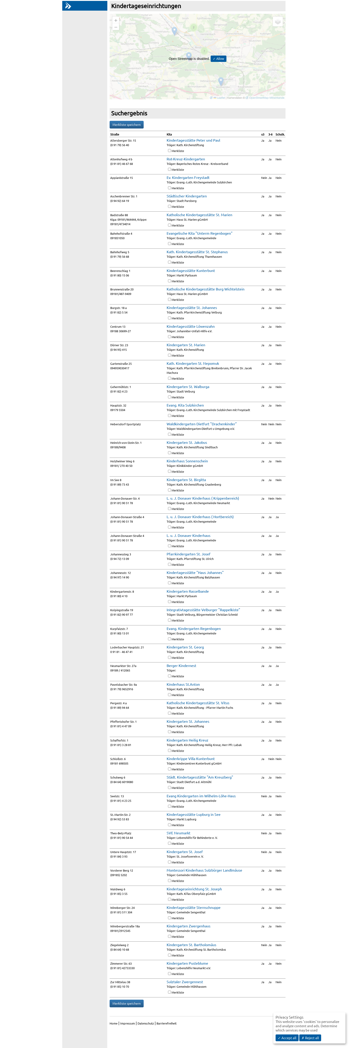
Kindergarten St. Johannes (188, 721)
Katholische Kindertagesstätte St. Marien (199, 214)
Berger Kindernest (181, 665)
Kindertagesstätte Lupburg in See (194, 814)
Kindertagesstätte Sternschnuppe (194, 907)
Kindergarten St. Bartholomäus (191, 944)
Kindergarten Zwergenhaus (188, 926)
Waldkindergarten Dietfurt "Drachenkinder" (202, 423)
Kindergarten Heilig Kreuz (187, 740)
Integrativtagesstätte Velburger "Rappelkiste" (203, 609)
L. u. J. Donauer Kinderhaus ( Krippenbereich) (203, 498)
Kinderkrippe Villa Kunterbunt (191, 758)
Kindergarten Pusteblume (187, 963)
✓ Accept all (287, 1038)
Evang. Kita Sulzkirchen (185, 405)
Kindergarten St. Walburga (188, 386)
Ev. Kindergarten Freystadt (188, 177)
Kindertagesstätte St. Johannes (192, 307)
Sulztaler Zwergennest (185, 981)
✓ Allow (218, 59)
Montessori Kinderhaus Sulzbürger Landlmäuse (204, 870)
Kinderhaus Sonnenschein (187, 460)
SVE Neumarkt (178, 832)
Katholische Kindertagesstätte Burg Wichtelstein (205, 289)
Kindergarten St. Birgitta (186, 479)
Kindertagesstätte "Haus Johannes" (195, 572)
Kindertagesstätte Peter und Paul (193, 140)
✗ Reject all (310, 1038)
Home (113, 1023)
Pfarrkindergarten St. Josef (188, 554)
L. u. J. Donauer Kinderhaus (188, 535)
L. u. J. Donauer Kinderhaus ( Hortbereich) (200, 516)
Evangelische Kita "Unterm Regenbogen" (200, 233)
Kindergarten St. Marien (186, 344)
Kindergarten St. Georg (185, 647)
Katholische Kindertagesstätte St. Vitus (198, 702)
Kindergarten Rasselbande (188, 591)
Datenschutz (146, 1023)
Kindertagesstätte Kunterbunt (191, 270)
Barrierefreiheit (167, 1023)
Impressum (127, 1023)
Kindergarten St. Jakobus (187, 442)
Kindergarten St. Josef (185, 851)
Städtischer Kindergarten (187, 196)
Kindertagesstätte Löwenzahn (191, 326)
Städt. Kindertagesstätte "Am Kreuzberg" (200, 777)
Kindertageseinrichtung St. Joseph (194, 889)
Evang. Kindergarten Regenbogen (194, 628)
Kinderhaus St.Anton (183, 684)
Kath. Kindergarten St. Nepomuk (193, 363)
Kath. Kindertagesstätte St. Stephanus (197, 251)
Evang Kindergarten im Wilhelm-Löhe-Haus (201, 795)
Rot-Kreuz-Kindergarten (186, 159)
